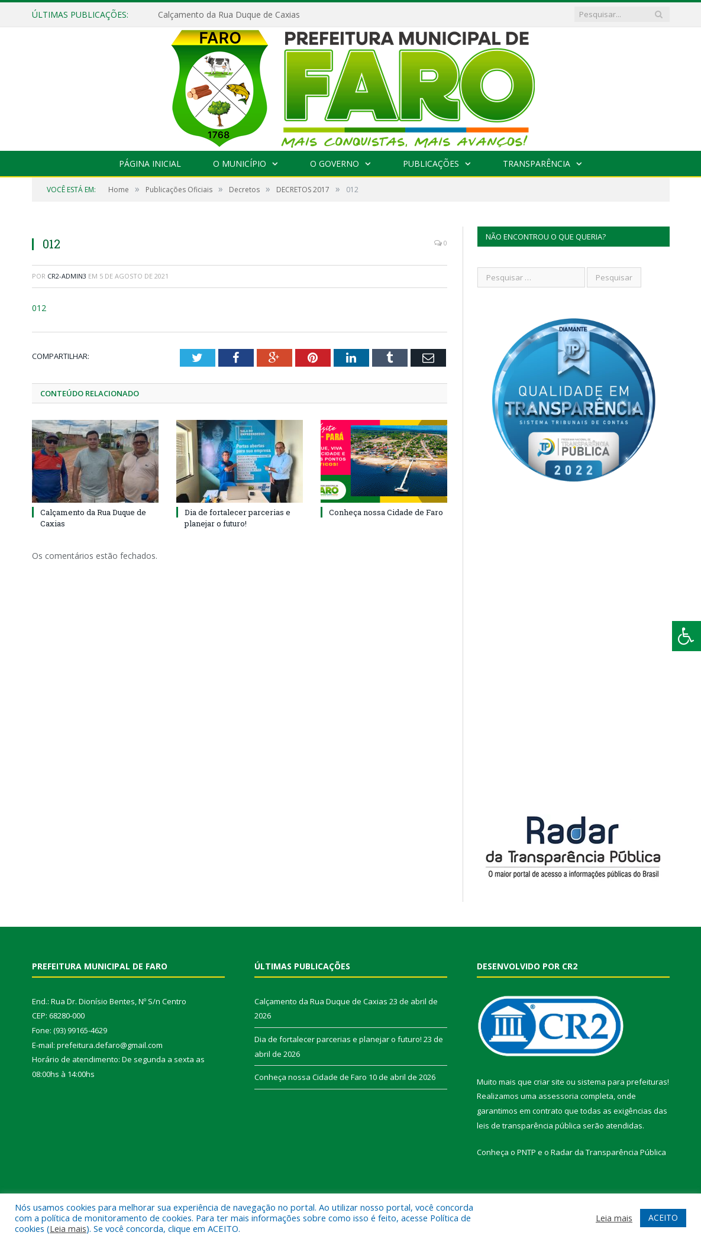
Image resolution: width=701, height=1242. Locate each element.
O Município (239, 163)
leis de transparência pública (529, 1125)
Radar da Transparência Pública (608, 1152)
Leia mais (68, 1228)
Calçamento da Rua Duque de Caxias (229, 14)
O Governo (334, 163)
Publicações (431, 163)
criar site (549, 1081)
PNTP (526, 1152)
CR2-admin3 (66, 275)
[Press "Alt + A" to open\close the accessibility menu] (686, 636)
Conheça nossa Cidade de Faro (386, 512)
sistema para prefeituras (622, 1081)
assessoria (558, 1096)
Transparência (536, 163)
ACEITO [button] (663, 1217)
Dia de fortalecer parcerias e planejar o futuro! (237, 517)
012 (39, 307)
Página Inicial (150, 163)
